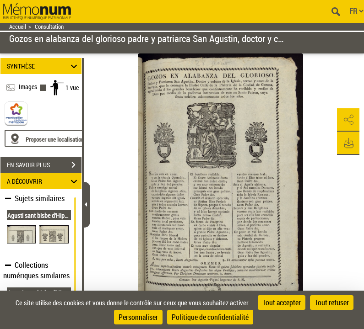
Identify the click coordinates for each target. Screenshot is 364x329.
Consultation (49, 27)
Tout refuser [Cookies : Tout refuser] (332, 302)
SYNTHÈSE (43, 66)
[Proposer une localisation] (48, 138)
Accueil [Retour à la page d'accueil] (17, 27)
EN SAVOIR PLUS (44, 165)
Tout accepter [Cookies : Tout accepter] (281, 302)
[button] (348, 120)
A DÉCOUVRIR (43, 181)
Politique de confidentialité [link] (210, 317)
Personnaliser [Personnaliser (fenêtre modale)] (138, 317)
